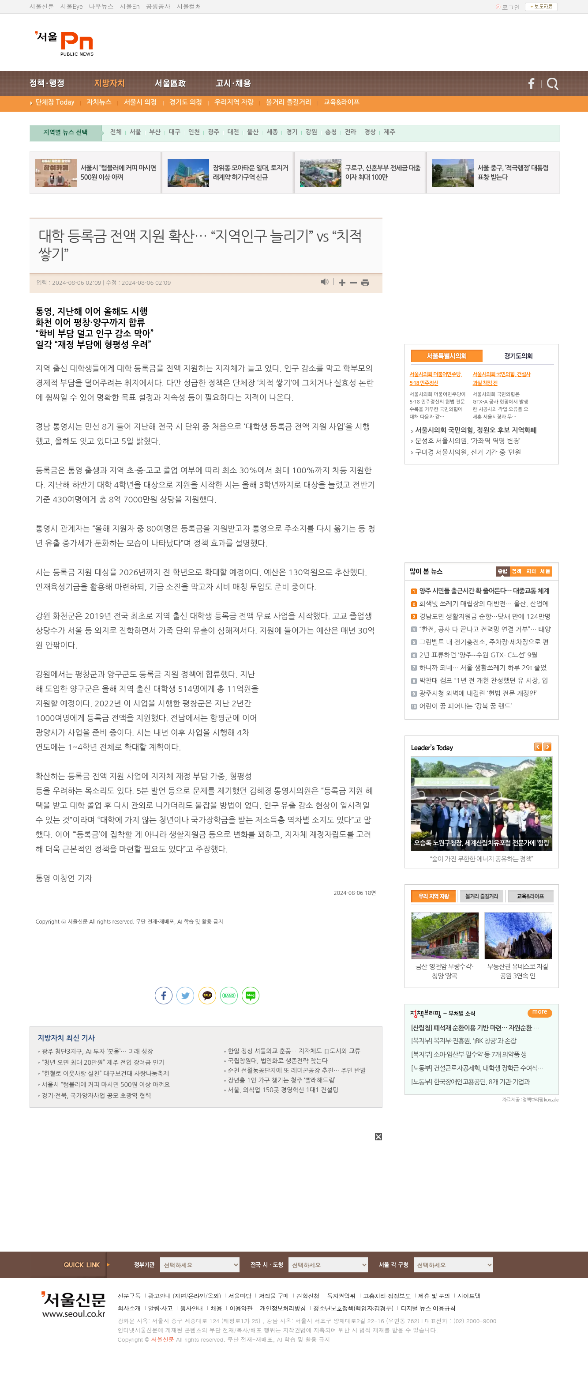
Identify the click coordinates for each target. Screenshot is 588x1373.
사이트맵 (468, 1295)
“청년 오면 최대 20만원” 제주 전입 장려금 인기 (103, 1063)
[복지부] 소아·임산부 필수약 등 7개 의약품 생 (469, 1054)
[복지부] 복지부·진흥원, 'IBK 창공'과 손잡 (463, 1040)
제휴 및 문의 (434, 1295)
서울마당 (239, 1295)
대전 (233, 132)
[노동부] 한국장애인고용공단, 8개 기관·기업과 (470, 1082)
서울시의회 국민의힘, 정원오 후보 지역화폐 (476, 430)
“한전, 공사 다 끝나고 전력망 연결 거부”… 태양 (485, 629)
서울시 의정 (140, 102)
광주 (213, 132)
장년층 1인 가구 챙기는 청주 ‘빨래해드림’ (282, 1080)
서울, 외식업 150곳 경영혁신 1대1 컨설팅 (283, 1090)
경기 (291, 132)
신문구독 (129, 1295)
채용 (216, 1308)
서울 (135, 132)
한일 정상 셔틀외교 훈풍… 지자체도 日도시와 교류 (294, 1051)
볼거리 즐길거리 (288, 102)
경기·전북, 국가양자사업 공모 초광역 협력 (96, 1096)
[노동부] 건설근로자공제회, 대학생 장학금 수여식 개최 (481, 1068)
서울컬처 (189, 6)
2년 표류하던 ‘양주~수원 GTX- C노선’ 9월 (478, 655)
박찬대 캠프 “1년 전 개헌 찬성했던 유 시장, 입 (483, 680)
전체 (116, 132)
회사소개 (129, 1308)
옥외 (213, 1295)
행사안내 (191, 1308)
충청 (331, 132)
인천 (194, 132)
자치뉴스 (99, 102)
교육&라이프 (342, 102)
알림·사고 (160, 1308)
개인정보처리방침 (283, 1308)
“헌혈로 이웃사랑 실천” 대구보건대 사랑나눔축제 (105, 1074)
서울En (130, 6)
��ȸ (545, 571)
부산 (155, 132)
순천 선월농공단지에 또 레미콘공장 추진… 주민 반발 (297, 1070)
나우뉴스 (101, 6)
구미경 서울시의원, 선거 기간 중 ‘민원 (468, 452)
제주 (389, 132)
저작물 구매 (273, 1295)
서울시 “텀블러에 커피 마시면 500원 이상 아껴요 (106, 1085)
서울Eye (71, 6)
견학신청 (307, 1295)
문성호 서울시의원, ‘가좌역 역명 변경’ (468, 441)
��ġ (517, 571)
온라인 (196, 1295)
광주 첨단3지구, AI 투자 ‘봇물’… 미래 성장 (97, 1052)
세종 (272, 132)
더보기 (540, 1013)
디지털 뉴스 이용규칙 (428, 1308)
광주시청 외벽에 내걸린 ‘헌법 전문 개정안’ (478, 693)
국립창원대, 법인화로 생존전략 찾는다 (278, 1061)
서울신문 (42, 6)
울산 (252, 132)
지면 (180, 1295)
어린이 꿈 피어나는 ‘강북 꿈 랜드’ (465, 706)
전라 (350, 132)
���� (503, 571)
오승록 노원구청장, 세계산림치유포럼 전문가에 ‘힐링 (481, 843)
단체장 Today (55, 102)
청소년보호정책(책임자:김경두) (353, 1308)
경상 (370, 132)
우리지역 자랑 (234, 102)
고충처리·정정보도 (387, 1295)
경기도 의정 (185, 102)
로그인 (511, 7)
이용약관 (240, 1308)
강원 (311, 132)
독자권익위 (341, 1295)
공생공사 (158, 6)
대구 (174, 132)
